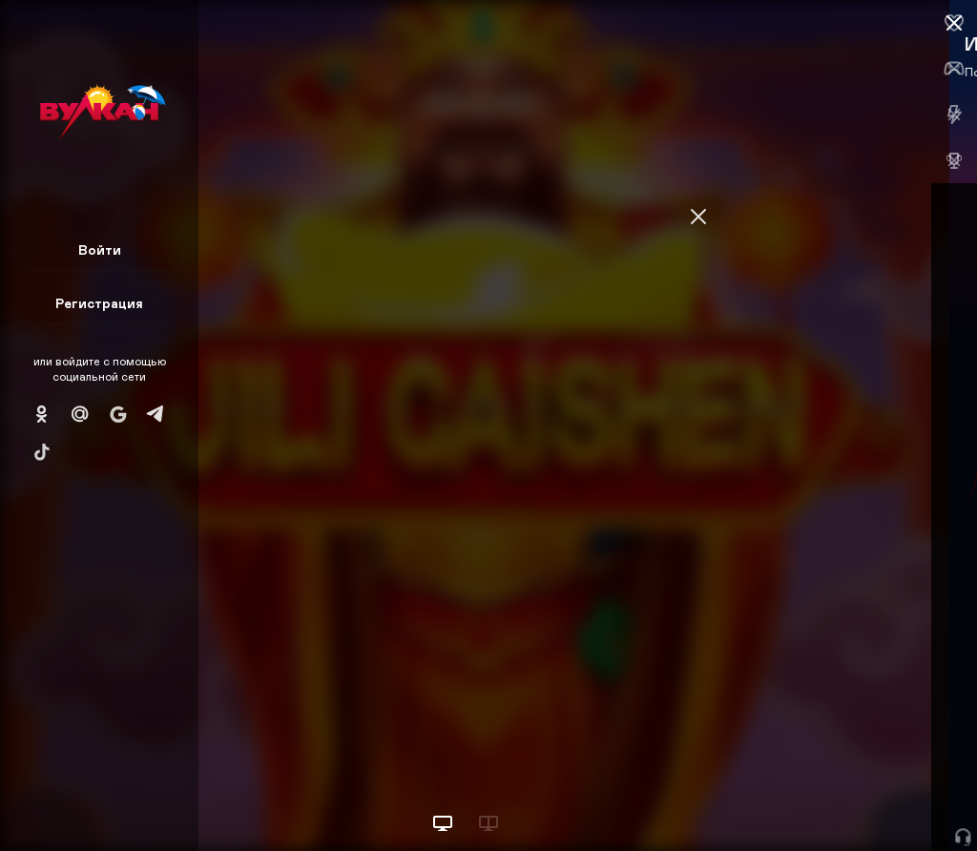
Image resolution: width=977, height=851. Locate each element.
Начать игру (832, 801)
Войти (99, 249)
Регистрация (99, 303)
